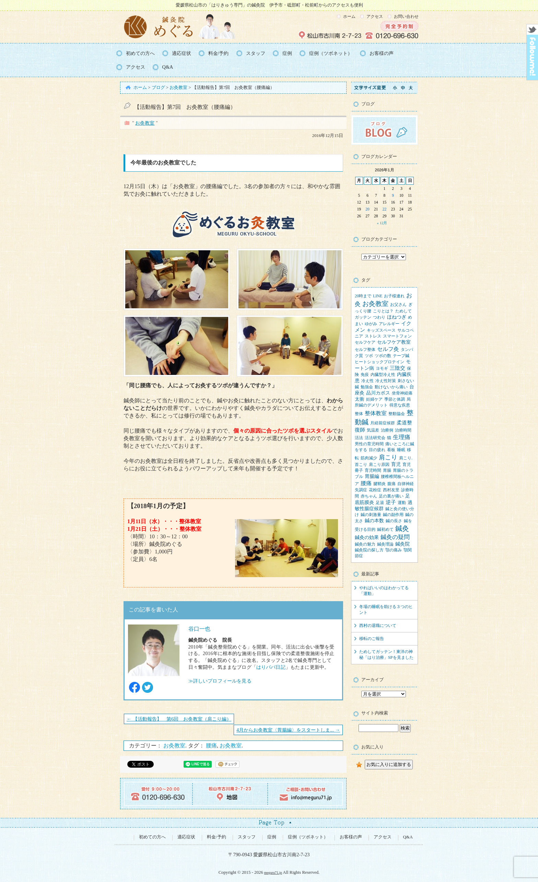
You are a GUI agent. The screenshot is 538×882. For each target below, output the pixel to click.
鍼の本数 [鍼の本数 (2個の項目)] (374, 520)
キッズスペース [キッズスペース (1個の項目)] (381, 330)
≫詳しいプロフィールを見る (220, 681)
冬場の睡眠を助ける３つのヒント (386, 609)
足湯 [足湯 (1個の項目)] (380, 502)
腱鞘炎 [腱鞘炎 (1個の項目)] (379, 483)
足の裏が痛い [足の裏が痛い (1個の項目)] (391, 496)
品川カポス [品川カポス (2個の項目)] (378, 393)
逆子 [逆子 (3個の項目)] (391, 502)
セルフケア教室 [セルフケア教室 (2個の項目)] (394, 342)
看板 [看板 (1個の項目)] (391, 449)
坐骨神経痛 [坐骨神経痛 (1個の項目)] (402, 393)
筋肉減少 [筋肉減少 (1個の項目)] (369, 458)
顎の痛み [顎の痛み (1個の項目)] (393, 550)
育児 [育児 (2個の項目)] (396, 464)
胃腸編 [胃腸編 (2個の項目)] (372, 476)
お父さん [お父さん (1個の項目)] (398, 304)
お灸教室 (144, 123)
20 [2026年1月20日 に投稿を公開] (367, 209)
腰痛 (211, 745)
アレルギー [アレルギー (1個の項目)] (389, 323)
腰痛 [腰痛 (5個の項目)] (366, 483)
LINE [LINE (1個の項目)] (377, 296)
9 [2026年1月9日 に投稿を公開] (393, 195)
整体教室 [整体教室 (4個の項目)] (376, 413)
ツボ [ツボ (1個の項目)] (369, 355)
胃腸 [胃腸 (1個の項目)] (387, 470)
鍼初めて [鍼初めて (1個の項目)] (385, 529)
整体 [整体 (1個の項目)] (359, 413)
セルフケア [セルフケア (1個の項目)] (365, 342)
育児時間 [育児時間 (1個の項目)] (373, 470)
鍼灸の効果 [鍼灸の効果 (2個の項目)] (367, 537)
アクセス (374, 16)
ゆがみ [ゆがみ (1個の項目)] (371, 323)
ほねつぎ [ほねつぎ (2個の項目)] (396, 317)
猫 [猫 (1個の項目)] (389, 437)
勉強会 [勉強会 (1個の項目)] (367, 387)
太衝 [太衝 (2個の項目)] (359, 399)
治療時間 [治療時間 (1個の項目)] (403, 430)
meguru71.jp (273, 872)
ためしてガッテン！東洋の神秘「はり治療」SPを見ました (386, 654)
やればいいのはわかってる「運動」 (384, 590)
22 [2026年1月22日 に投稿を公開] (385, 209)
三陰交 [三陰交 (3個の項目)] (397, 368)
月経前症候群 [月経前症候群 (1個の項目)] (382, 423)
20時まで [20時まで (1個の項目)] (363, 296)
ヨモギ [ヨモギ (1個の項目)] (382, 368)
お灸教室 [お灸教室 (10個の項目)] (375, 303)
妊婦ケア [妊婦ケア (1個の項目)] (374, 399)
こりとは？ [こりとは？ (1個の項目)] (383, 311)
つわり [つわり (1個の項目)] (379, 317)
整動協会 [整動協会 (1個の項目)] (396, 413)
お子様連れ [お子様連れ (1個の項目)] (394, 296)
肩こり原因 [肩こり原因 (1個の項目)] (379, 464)
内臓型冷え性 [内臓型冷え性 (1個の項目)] (383, 374)
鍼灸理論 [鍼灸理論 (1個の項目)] (385, 544)
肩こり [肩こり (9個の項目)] (388, 457)
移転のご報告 (371, 638)
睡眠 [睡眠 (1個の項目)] (401, 449)
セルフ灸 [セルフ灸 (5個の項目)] (388, 349)
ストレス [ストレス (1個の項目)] (373, 336)
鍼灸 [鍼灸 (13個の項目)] (402, 528)
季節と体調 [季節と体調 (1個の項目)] (394, 399)
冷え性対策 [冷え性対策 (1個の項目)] (385, 380)
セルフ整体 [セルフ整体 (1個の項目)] (365, 349)
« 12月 (382, 223)
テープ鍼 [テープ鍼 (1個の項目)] (401, 355)
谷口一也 (199, 629)
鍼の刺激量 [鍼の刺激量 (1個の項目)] (371, 514)
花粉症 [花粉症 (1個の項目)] (375, 490)
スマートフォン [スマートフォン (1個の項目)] (397, 336)
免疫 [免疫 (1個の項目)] (365, 374)
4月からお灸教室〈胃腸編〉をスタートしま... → (288, 730)
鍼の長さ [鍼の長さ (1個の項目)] (394, 520)
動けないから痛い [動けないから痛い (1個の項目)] (391, 387)
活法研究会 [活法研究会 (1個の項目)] (375, 437)
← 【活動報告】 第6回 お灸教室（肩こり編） (179, 719)
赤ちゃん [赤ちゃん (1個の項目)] (369, 496)
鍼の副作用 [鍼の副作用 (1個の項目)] (393, 514)
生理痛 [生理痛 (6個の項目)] (401, 437)
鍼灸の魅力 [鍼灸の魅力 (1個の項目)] (365, 544)
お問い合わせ (406, 16)
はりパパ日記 (270, 667)
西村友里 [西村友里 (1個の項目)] (391, 490)
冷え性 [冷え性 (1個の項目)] (367, 380)
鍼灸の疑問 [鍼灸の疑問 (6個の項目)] (395, 537)
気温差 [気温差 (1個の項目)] (373, 430)
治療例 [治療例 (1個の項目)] (387, 430)
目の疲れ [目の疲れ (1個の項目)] (377, 449)
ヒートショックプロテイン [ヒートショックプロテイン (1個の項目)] (379, 361)
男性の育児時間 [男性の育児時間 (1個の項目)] (369, 444)
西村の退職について (377, 625)
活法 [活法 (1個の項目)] (359, 437)
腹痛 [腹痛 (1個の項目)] (391, 483)
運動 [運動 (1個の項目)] (402, 502)
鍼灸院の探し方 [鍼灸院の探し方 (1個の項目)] (369, 550)
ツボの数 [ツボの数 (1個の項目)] (383, 355)
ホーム (349, 16)
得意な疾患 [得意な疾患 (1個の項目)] (399, 405)
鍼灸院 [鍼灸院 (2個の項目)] (402, 544)
